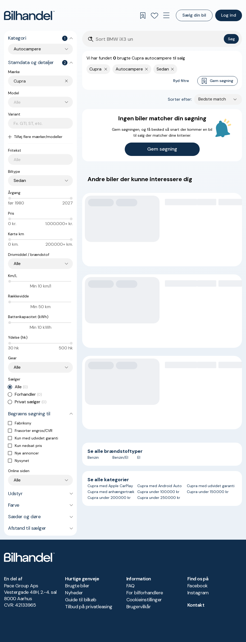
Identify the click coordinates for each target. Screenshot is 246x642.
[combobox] (43, 81)
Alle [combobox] (17, 263)
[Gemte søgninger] (143, 15)
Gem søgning (217, 81)
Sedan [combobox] (20, 180)
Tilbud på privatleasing (88, 607)
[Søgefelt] (159, 39)
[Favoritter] (154, 15)
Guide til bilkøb (80, 600)
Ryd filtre (181, 80)
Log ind (228, 15)
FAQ (130, 586)
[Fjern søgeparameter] (146, 69)
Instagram (198, 593)
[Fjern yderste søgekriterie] (105, 69)
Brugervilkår (138, 607)
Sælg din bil (194, 15)
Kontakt (195, 605)
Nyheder (74, 593)
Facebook (197, 586)
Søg (231, 38)
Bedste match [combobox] (212, 99)
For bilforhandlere (144, 593)
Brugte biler (77, 586)
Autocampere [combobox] (27, 49)
